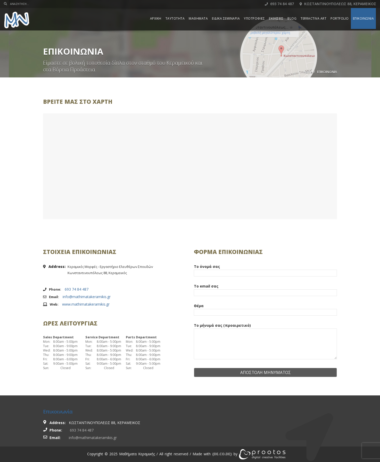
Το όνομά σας (265, 269)
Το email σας (265, 289)
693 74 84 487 (279, 3)
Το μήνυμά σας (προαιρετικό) (265, 341)
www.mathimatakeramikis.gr (86, 304)
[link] (222, 453)
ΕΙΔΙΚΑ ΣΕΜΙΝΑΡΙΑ (226, 18)
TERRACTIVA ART (313, 18)
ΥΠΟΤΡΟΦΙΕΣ (254, 18)
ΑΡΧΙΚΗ (155, 18)
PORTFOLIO (340, 18)
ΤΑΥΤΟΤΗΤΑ (175, 18)
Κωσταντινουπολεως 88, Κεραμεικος (338, 3)
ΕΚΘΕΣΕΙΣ (276, 18)
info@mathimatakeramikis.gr (87, 296)
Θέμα (265, 309)
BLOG (291, 18)
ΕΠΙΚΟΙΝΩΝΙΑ (363, 18)
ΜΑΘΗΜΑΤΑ (198, 18)
